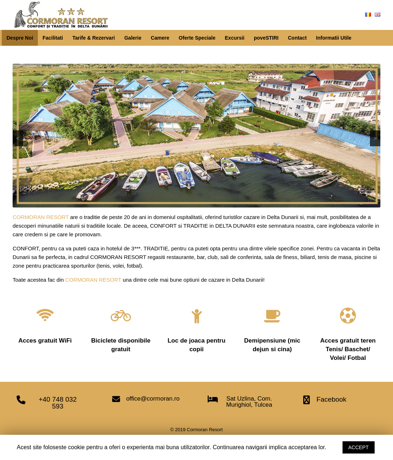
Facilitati (53, 38)
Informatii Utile (334, 38)
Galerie (132, 38)
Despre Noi (19, 38)
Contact (297, 38)
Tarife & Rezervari (93, 38)
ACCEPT (358, 447)
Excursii (234, 38)
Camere (160, 38)
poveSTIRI (266, 38)
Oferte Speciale (197, 38)
